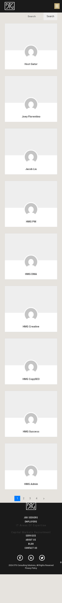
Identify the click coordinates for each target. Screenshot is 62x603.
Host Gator (31, 64)
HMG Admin (31, 484)
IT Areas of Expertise (31, 525)
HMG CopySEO (31, 379)
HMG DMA (31, 274)
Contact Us (31, 548)
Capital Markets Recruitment (31, 532)
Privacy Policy (31, 568)
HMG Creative (31, 326)
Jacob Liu (31, 169)
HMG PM (31, 221)
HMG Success (31, 431)
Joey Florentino (31, 116)
